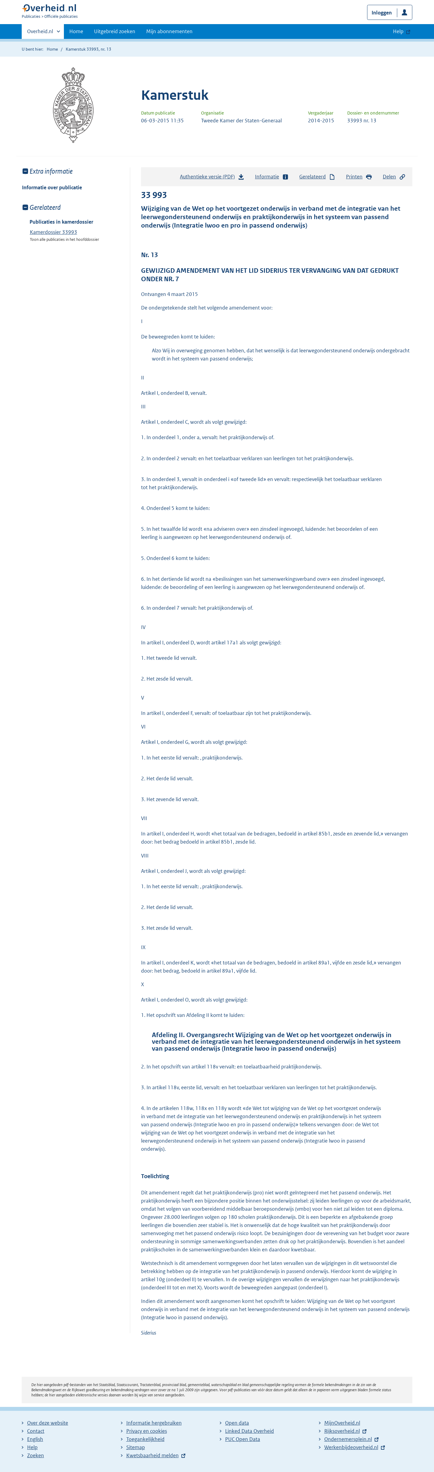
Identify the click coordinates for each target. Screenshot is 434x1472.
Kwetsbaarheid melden (152, 1455)
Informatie (272, 176)
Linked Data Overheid (249, 1431)
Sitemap (135, 1447)
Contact (35, 1431)
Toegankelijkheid (145, 1439)
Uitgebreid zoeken (114, 31)
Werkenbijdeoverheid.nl (351, 1447)
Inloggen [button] (382, 12)
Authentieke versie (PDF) (212, 178)
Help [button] (398, 31)
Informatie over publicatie (52, 187)
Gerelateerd (317, 176)
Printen (359, 176)
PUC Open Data (242, 1439)
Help (32, 1447)
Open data (237, 1423)
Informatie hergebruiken (154, 1423)
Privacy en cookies (146, 1431)
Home (76, 31)
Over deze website (47, 1423)
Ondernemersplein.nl (348, 1439)
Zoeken (35, 1455)
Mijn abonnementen (169, 31)
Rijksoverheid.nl (342, 1431)
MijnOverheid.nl (342, 1423)
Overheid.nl (40, 33)
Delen (394, 176)
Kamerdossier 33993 (53, 232)
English (35, 1439)
